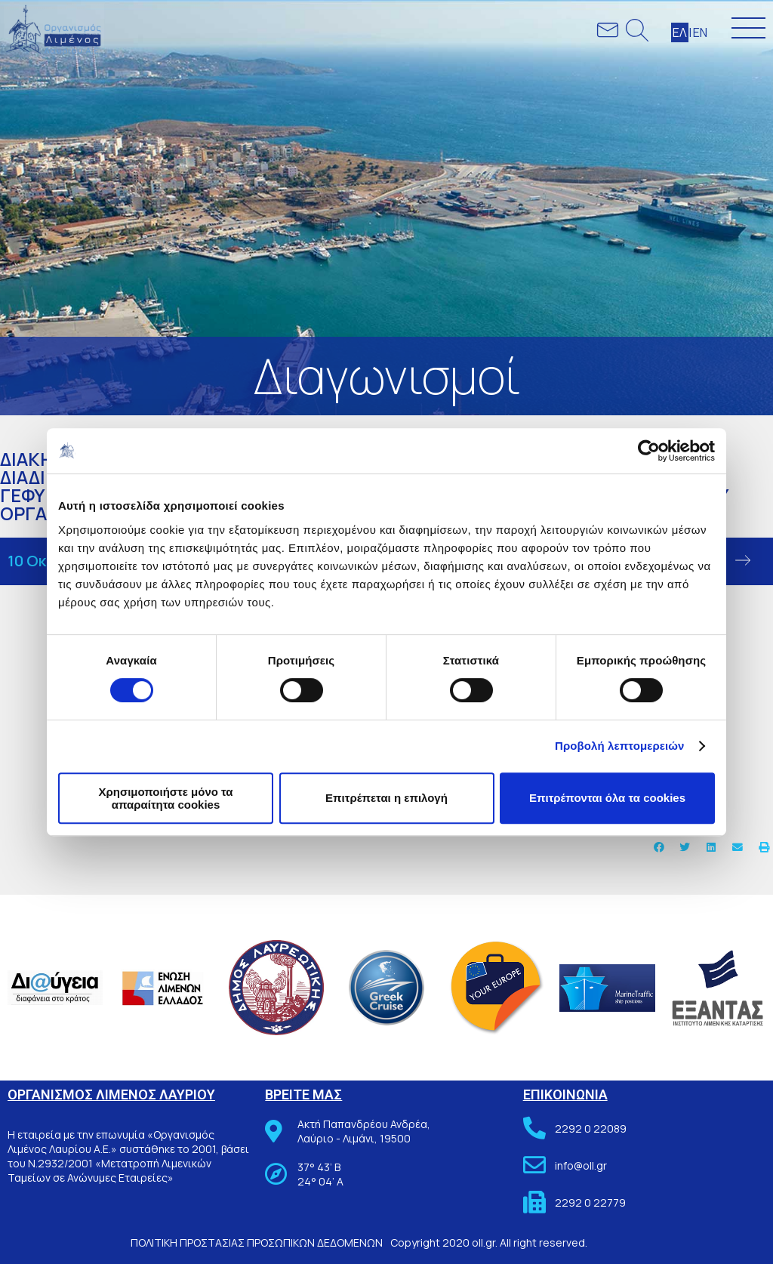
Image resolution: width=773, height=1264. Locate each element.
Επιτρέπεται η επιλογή (386, 797)
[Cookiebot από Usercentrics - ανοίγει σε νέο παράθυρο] (649, 450)
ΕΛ (680, 32)
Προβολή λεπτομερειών (620, 745)
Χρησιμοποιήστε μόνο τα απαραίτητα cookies (165, 798)
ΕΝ (700, 32)
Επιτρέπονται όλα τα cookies (607, 797)
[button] (658, 847)
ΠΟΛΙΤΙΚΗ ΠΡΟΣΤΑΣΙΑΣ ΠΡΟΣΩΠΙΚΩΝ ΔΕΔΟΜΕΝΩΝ (257, 1242)
